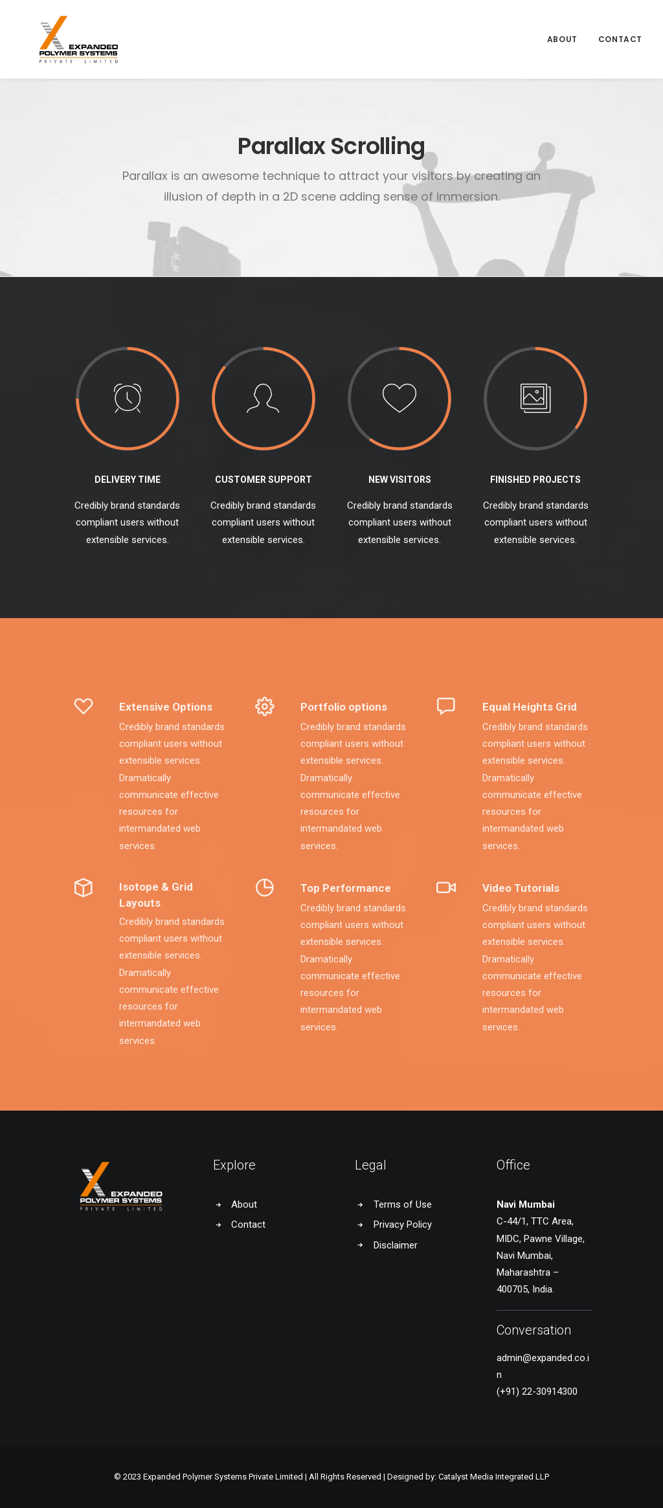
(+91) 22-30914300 (537, 1391)
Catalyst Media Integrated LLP (493, 1476)
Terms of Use (403, 1204)
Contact (620, 30)
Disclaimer (396, 1245)
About (562, 30)
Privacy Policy (403, 1224)
